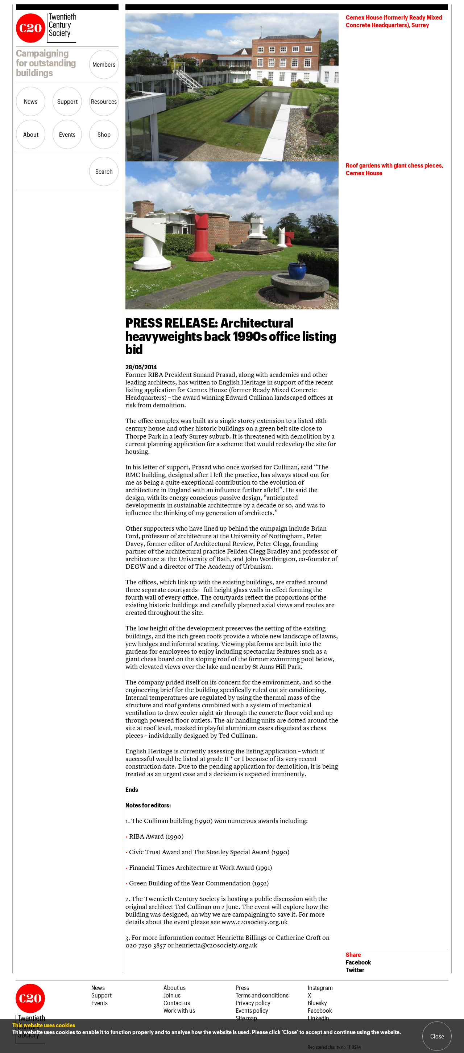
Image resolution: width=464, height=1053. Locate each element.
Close (437, 1036)
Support (67, 101)
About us (174, 987)
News (30, 101)
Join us (172, 995)
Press (242, 987)
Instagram (320, 987)
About (30, 134)
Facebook (358, 962)
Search (104, 171)
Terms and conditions (262, 995)
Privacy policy (253, 1002)
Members (103, 64)
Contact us (176, 1002)
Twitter (355, 969)
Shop (104, 134)
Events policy (252, 1010)
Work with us (179, 1010)
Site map (246, 1017)
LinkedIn (318, 1017)
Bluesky (317, 1002)
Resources (104, 101)
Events (67, 134)
